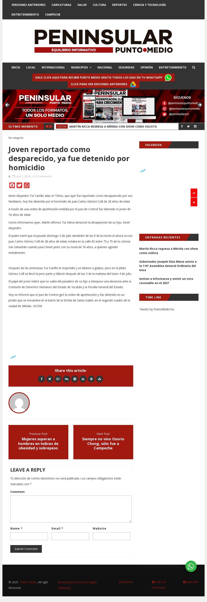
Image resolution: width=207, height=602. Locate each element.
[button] (191, 566)
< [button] (7, 105)
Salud (82, 5)
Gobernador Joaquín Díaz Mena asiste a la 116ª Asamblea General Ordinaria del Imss (168, 266)
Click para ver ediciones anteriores (103, 84)
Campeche (52, 14)
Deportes (119, 5)
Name (16, 528)
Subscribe (191, 582)
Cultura (99, 5)
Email (57, 528)
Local (62, 126)
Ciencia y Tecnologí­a (149, 5)
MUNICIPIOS (79, 67)
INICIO (16, 67)
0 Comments (44, 176)
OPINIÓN (146, 67)
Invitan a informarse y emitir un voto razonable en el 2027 (166, 281)
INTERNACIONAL (53, 67)
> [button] (199, 105)
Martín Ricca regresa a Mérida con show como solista (113, 126)
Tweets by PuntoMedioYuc (156, 309)
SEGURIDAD (126, 67)
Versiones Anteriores (28, 5)
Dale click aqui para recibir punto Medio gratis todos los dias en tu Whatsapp (103, 77)
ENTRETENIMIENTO (172, 67)
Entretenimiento (25, 14)
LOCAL (31, 67)
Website (99, 528)
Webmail (126, 582)
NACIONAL (104, 67)
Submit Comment (26, 549)
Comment (17, 492)
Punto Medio (28, 582)
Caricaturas (61, 5)
